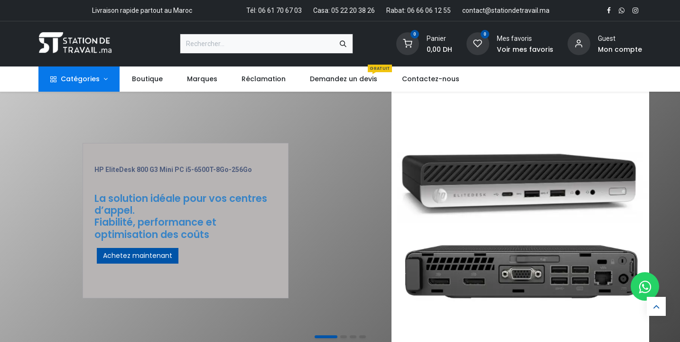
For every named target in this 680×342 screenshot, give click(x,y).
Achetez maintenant (137, 255)
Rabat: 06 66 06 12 (414, 10)
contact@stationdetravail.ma (506, 10)
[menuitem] (147, 79)
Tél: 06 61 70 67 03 (274, 10)
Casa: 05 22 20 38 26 (344, 10)
